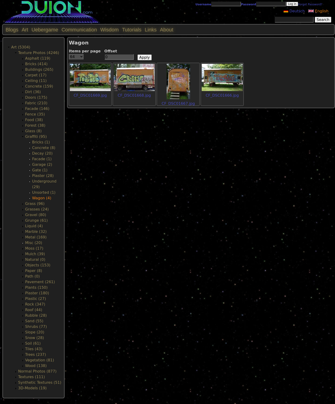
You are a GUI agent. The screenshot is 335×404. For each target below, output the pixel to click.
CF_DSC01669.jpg (90, 95)
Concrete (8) (43, 148)
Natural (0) (35, 259)
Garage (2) (42, 164)
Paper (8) (33, 270)
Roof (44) (33, 310)
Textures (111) (31, 377)
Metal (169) (36, 237)
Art (25, 30)
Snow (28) (34, 338)
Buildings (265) (39, 69)
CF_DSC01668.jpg (134, 95)
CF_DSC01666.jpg (222, 95)
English (318, 11)
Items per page (85, 51)
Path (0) (32, 276)
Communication (79, 30)
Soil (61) (33, 343)
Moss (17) (34, 248)
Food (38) (34, 120)
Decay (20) (42, 153)
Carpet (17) (36, 75)
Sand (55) (34, 321)
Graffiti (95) (36, 136)
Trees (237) (35, 354)
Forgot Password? (310, 4)
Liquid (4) (34, 226)
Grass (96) (34, 203)
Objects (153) (37, 265)
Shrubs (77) (36, 326)
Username (203, 4)
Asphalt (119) (37, 58)
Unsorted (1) (44, 192)
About (166, 30)
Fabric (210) (36, 103)
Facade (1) (42, 159)
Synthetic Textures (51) (39, 382)
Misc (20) (33, 243)
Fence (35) (35, 114)
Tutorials (131, 30)
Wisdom (109, 30)
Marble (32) (36, 231)
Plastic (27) (35, 298)
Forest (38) (35, 125)
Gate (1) (39, 170)
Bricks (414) (36, 64)
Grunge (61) (36, 220)
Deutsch (294, 11)
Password (248, 4)
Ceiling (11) (36, 80)
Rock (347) (35, 304)
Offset (110, 51)
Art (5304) (20, 47)
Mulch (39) (35, 254)
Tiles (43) (33, 349)
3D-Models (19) (32, 388)
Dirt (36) (33, 92)
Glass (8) (33, 131)
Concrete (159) (39, 86)
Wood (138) (36, 365)
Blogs (12, 30)
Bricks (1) (41, 142)
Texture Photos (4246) (38, 53)
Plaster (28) (43, 175)
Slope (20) (34, 332)
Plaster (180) (37, 293)
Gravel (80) (35, 215)
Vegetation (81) (39, 360)
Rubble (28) (36, 315)
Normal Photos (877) (37, 371)
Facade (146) (37, 108)
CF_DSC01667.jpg (178, 103)
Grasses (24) (37, 209)
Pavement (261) (40, 282)
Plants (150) (36, 287)
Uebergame (44, 30)
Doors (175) (36, 97)
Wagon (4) (41, 198)
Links (151, 30)
